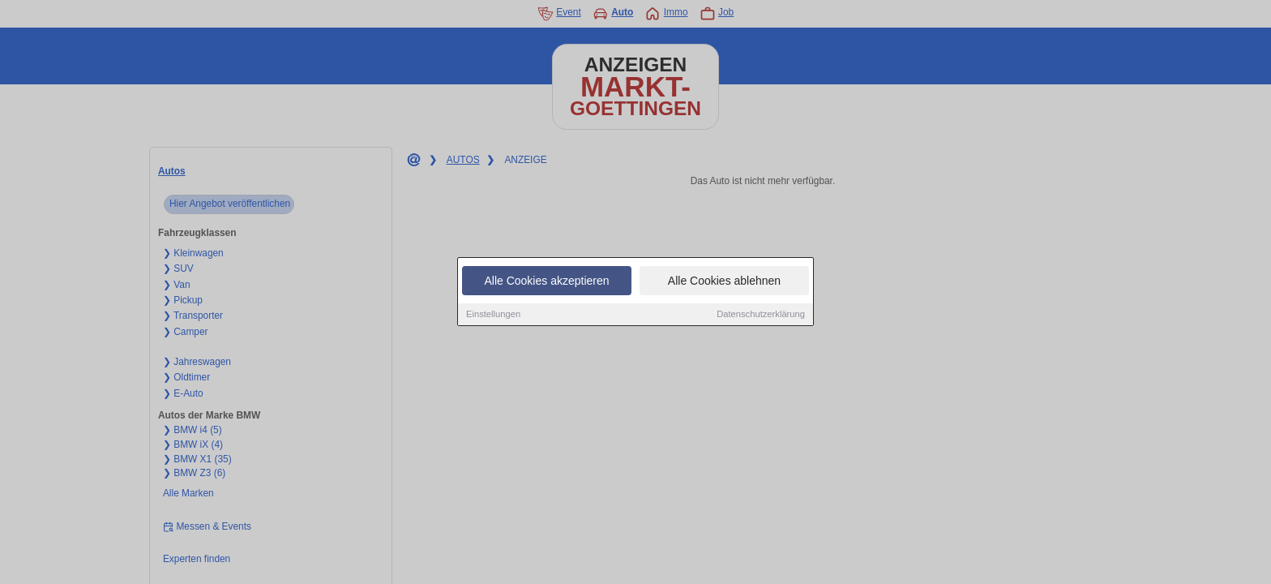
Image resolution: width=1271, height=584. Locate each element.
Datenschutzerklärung (761, 315)
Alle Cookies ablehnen (724, 281)
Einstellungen (493, 315)
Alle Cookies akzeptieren (546, 281)
